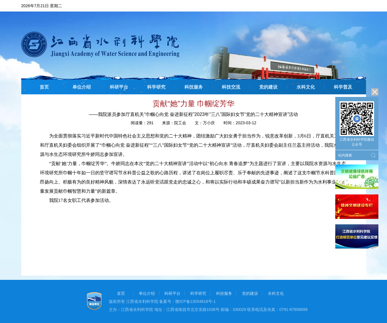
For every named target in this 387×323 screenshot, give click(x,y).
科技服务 (193, 87)
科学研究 (156, 87)
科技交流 (231, 87)
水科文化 (305, 87)
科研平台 (119, 87)
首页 (44, 87)
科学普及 (343, 87)
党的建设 (268, 87)
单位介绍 (81, 87)
